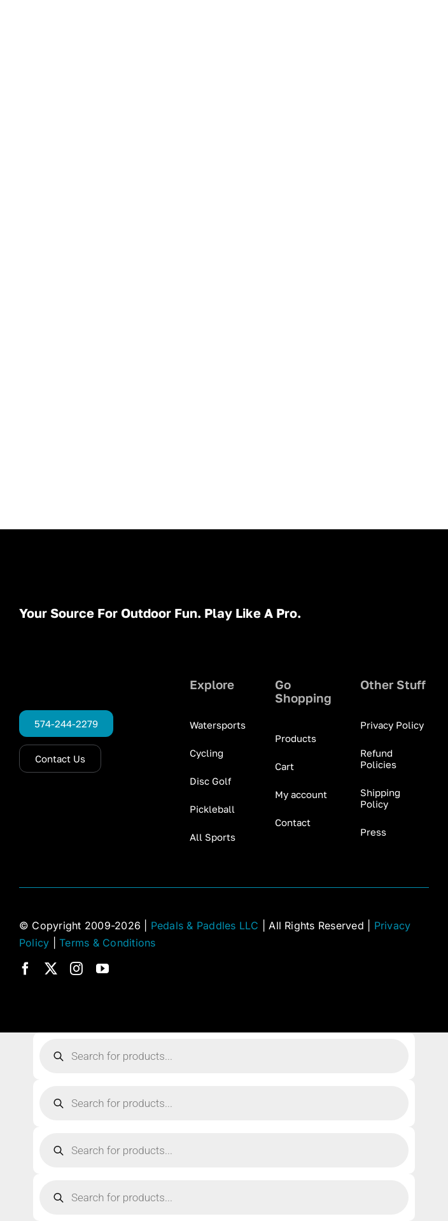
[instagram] (76, 968)
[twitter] (51, 968)
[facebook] (25, 968)
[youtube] (102, 968)
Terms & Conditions (107, 942)
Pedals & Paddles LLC (205, 925)
